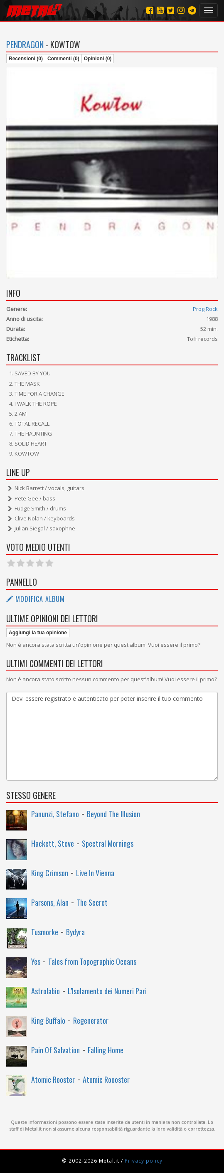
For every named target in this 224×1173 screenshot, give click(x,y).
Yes (35, 961)
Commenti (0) (63, 59)
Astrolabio (45, 991)
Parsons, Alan (50, 902)
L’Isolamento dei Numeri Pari (107, 991)
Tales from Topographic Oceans (92, 961)
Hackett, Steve (52, 843)
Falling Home (105, 1050)
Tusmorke (44, 932)
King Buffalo (48, 1020)
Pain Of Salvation (55, 1050)
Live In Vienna (95, 872)
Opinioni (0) (98, 59)
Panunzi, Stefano (55, 813)
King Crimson (49, 872)
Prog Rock (205, 309)
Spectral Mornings (107, 843)
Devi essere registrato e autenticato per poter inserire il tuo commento (112, 736)
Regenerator (90, 1020)
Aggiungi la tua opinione (38, 633)
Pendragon (25, 44)
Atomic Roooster (106, 1079)
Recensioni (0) (26, 59)
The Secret (92, 902)
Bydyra (75, 932)
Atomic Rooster (53, 1079)
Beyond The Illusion (113, 813)
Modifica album (35, 599)
